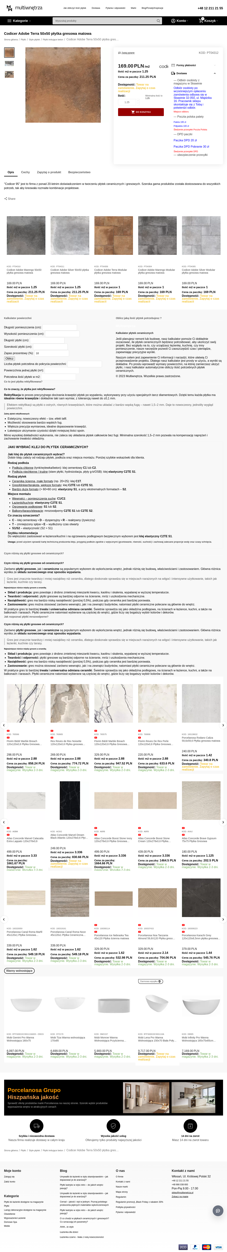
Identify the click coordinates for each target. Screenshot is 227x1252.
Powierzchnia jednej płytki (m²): (24, 370)
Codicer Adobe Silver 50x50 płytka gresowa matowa (70, 271)
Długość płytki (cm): (16, 340)
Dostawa (96, 8)
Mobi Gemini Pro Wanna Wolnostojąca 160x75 (20, 1039)
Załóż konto (9, 1181)
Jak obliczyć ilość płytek (74, 8)
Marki (133, 8)
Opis (11, 172)
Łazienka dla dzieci (69, 1232)
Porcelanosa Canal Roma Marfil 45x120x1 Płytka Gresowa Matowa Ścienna (24, 933)
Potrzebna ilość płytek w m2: (22, 376)
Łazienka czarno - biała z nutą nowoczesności (82, 1237)
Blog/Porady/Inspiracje (152, 8)
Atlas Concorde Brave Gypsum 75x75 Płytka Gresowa (199, 840)
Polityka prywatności (125, 1207)
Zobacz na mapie (180, 1196)
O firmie (119, 1176)
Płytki (6, 1206)
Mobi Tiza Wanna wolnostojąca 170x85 (68, 1039)
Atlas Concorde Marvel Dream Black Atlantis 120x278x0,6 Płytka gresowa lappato (69, 836)
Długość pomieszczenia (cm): (23, 327)
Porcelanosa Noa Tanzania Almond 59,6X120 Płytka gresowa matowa (157, 937)
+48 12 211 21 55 (210, 8)
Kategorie (20, 20)
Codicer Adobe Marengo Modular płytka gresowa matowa (156, 271)
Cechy (25, 172)
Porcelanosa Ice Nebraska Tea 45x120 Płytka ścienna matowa (111, 937)
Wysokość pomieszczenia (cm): (24, 333)
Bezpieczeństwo (79, 172)
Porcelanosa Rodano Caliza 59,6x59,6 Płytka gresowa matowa (201, 739)
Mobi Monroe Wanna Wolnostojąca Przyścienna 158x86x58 (109, 1039)
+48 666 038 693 (180, 1184)
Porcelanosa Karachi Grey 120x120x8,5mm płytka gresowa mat (200, 937)
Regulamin (121, 1197)
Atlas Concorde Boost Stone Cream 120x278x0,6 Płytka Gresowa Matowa (154, 840)
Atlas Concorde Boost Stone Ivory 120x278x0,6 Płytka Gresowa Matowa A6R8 (113, 840)
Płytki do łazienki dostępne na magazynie (24, 1202)
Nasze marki (122, 1186)
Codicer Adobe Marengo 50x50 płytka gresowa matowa (24, 271)
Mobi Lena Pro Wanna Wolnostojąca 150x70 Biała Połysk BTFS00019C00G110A (157, 1039)
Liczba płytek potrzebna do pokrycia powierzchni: (35, 363)
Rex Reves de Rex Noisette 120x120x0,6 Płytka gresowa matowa (67, 743)
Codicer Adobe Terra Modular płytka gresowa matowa (110, 271)
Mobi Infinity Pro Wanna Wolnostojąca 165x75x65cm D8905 (197, 1039)
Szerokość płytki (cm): (18, 346)
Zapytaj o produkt (49, 172)
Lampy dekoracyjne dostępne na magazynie (25, 1210)
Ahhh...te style (67, 1227)
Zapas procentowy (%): (19, 353)
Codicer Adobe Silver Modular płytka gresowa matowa (198, 271)
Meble (7, 1226)
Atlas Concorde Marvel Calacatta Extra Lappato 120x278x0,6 (25, 840)
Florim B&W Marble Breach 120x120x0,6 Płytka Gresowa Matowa (23, 743)
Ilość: (122, 95)
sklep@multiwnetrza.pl (182, 1192)
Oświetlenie (9, 1214)
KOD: (202, 52)
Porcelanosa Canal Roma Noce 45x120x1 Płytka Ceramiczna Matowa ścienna (68, 933)
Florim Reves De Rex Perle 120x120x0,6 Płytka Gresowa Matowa (154, 743)
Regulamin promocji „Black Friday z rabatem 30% (139, 1202)
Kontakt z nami (123, 1181)
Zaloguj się (9, 1176)
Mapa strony (122, 1192)
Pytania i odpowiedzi (115, 8)
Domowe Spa (10, 1222)
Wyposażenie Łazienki (14, 1218)
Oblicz (9, 358)
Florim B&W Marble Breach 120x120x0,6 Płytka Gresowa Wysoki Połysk (110, 743)
